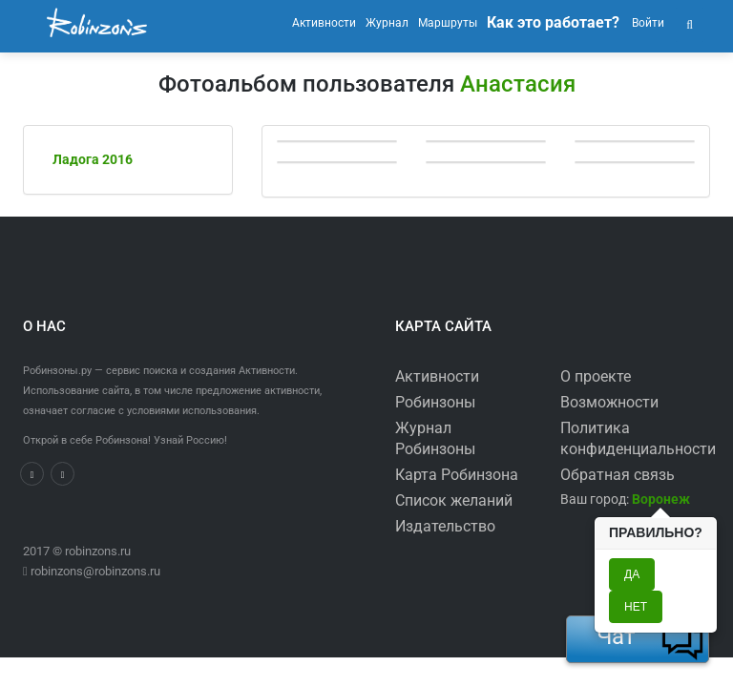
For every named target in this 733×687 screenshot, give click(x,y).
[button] (689, 23)
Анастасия (518, 84)
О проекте (595, 376)
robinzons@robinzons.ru (95, 571)
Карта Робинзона (456, 475)
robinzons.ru (98, 551)
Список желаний (454, 500)
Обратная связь (617, 475)
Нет (635, 607)
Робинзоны (435, 402)
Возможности (609, 402)
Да (631, 574)
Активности (437, 376)
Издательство (445, 526)
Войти (646, 23)
